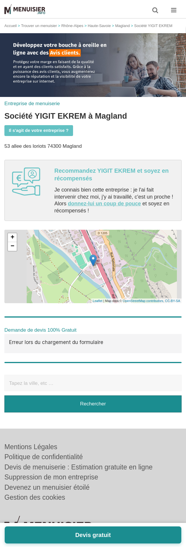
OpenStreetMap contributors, (144, 301)
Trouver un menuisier (39, 26)
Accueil (10, 26)
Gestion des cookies (34, 478)
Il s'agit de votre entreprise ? (39, 130)
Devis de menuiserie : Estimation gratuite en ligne (78, 448)
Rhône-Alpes (72, 26)
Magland (122, 26)
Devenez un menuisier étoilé (46, 468)
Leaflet (97, 301)
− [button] (12, 246)
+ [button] (12, 237)
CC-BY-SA (172, 301)
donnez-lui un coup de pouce (104, 204)
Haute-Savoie (99, 26)
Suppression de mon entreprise (51, 458)
